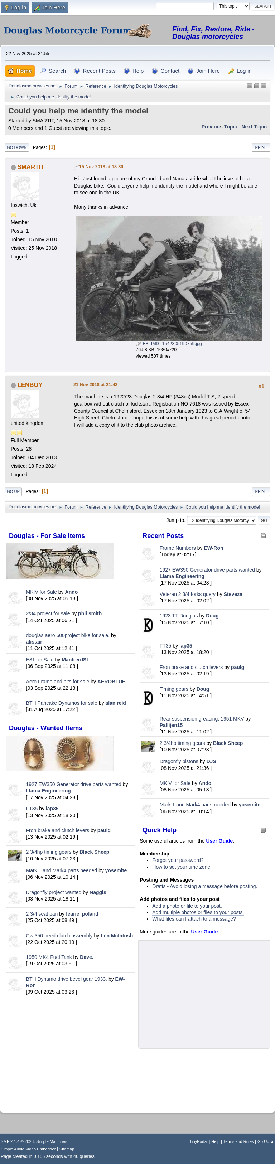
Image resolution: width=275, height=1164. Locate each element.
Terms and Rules (238, 1141)
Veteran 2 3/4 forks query (188, 594)
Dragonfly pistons (179, 761)
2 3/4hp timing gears (49, 852)
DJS (211, 761)
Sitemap (66, 1149)
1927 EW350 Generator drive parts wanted (73, 784)
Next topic (254, 127)
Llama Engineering (48, 791)
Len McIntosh (117, 936)
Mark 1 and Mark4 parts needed (61, 870)
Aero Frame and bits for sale (58, 681)
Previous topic (219, 127)
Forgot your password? (177, 860)
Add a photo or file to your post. (187, 906)
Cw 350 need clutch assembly (59, 936)
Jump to (175, 520)
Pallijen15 (171, 725)
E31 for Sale (40, 660)
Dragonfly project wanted (54, 892)
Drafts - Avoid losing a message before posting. (204, 886)
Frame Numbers (178, 548)
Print (261, 147)
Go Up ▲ (265, 1141)
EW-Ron (213, 548)
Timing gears (175, 689)
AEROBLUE (111, 681)
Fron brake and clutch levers (58, 830)
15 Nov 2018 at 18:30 (101, 166)
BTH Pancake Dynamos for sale (61, 703)
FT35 (32, 808)
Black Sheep (94, 852)
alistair (34, 642)
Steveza (233, 594)
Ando (71, 592)
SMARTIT (31, 167)
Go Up (13, 491)
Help (215, 1141)
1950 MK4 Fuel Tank (49, 957)
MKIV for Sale (41, 592)
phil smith (90, 613)
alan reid (115, 703)
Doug (212, 616)
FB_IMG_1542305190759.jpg (169, 343)
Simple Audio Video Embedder (28, 1149)
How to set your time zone (181, 867)
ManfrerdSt (75, 660)
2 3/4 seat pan (42, 914)
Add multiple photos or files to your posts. (198, 912)
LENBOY (30, 385)
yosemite (116, 870)
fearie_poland (82, 914)
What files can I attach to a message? (194, 919)
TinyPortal (198, 1141)
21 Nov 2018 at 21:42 (95, 384)
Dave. (86, 957)
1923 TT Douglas (179, 616)
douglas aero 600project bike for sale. (68, 635)
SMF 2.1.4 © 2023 (17, 1141)
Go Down (17, 147)
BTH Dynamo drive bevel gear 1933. (66, 979)
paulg (104, 830)
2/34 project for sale (48, 613)
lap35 (52, 808)
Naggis (98, 892)
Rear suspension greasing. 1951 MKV (203, 719)
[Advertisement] (70, 1052)
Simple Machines (51, 1141)
